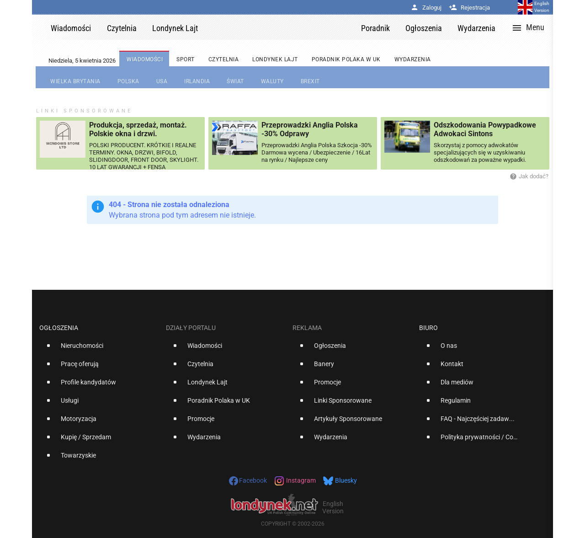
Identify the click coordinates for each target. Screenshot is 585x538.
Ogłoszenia (58, 327)
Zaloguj (425, 7)
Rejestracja (469, 7)
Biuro (428, 327)
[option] (99, 349)
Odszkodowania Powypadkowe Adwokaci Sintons (485, 129)
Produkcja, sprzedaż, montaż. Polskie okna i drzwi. (138, 129)
